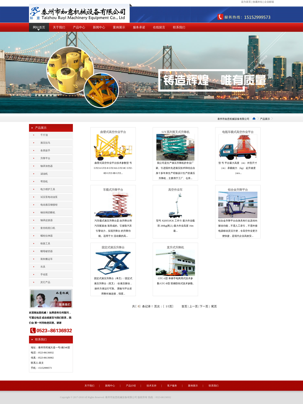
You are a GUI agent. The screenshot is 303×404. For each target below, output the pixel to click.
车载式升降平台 (113, 189)
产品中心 (79, 27)
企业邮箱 (269, 1)
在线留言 (159, 27)
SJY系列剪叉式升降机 (175, 132)
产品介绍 (131, 385)
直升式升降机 (175, 247)
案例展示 (119, 27)
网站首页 (39, 27)
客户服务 (172, 385)
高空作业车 (175, 189)
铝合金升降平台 (238, 189)
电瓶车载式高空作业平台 (238, 132)
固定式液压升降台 (113, 247)
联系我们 (179, 27)
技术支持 (151, 385)
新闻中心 (99, 27)
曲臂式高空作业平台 (113, 132)
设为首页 (246, 1)
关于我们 (59, 27)
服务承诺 (139, 27)
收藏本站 (258, 1)
